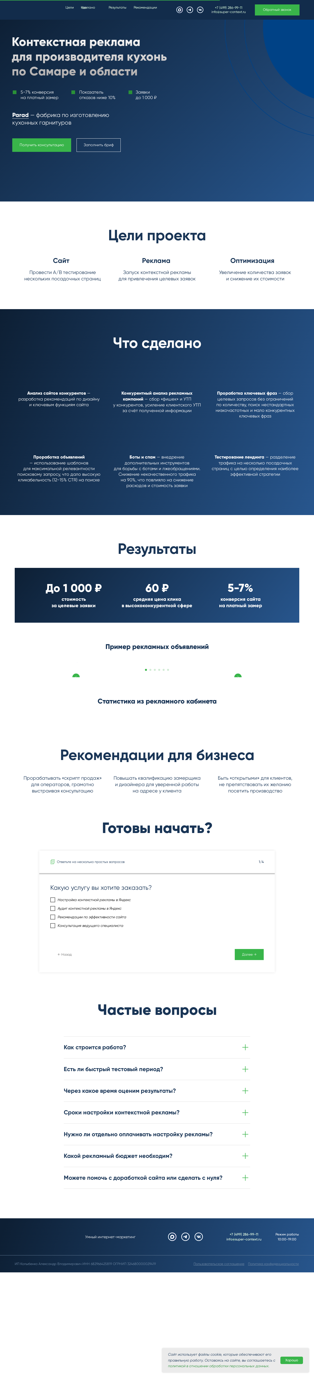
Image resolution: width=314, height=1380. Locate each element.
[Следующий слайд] (238, 699)
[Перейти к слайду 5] (164, 743)
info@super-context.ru (228, 12)
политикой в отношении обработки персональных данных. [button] (218, 1366)
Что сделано (88, 7)
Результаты (117, 7)
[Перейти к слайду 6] (168, 743)
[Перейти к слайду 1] (146, 743)
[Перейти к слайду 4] (159, 743)
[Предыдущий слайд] (76, 699)
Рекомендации (145, 7)
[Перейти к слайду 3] (155, 743)
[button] (277, 9)
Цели (69, 7)
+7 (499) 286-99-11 (228, 8)
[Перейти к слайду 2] (150, 743)
